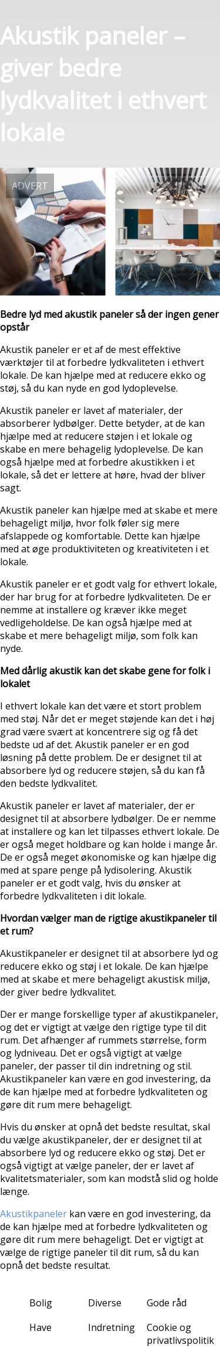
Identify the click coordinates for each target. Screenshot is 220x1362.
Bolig (40, 1302)
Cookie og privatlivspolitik (180, 1334)
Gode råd (167, 1302)
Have (40, 1327)
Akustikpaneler (33, 1213)
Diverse (104, 1302)
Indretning (111, 1327)
